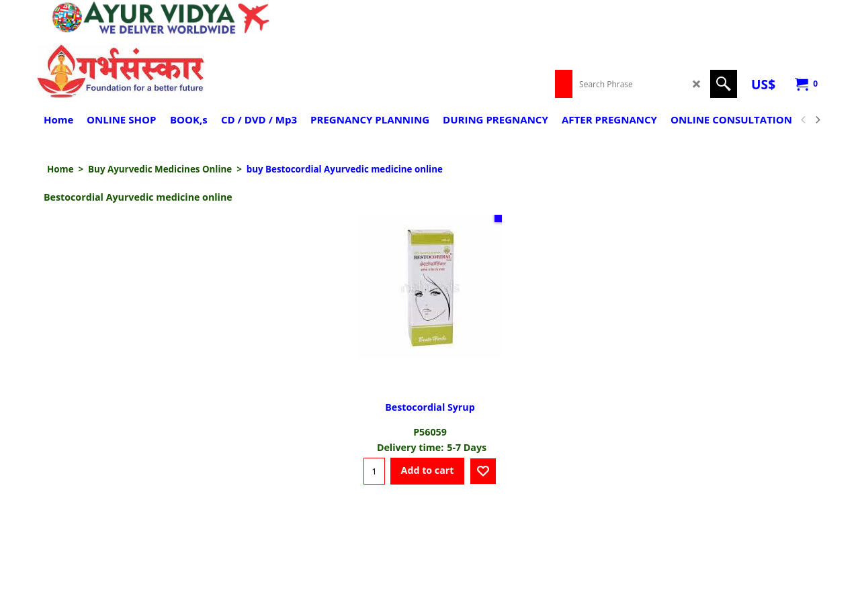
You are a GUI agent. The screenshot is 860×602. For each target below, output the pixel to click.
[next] (817, 120)
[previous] (804, 120)
